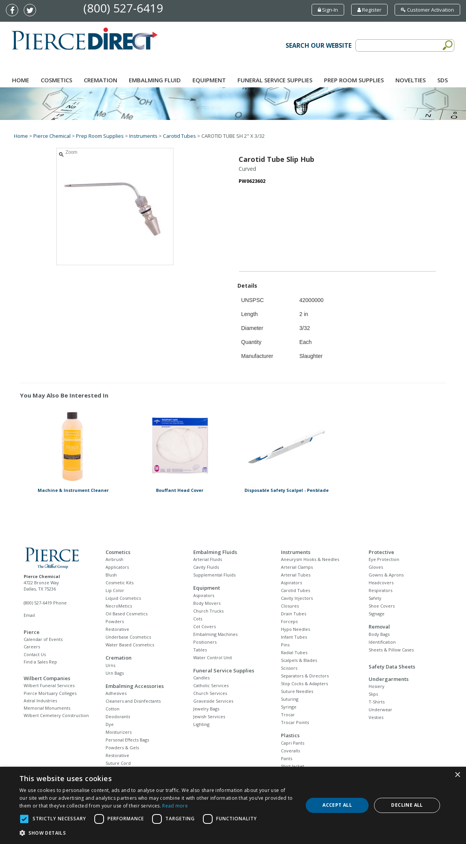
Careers (32, 646)
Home (20, 80)
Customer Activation (427, 9)
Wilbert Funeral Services (49, 685)
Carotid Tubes (179, 135)
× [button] (457, 775)
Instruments (143, 135)
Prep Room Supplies (354, 80)
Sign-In (328, 9)
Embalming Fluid (155, 80)
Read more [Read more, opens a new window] (175, 805)
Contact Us (35, 654)
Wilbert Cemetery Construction (56, 715)
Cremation (100, 80)
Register (369, 9)
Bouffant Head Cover (179, 490)
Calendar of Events (43, 639)
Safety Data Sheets (392, 666)
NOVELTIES (410, 80)
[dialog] (233, 805)
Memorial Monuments (47, 708)
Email (29, 615)
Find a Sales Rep (40, 662)
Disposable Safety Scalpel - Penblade (286, 490)
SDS (442, 80)
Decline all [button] (407, 805)
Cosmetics (56, 80)
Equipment (209, 80)
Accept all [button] (337, 805)
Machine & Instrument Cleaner (73, 490)
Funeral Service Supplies (274, 80)
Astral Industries (40, 700)
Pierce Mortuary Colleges (50, 693)
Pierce (32, 632)
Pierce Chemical (52, 135)
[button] (156, 833)
